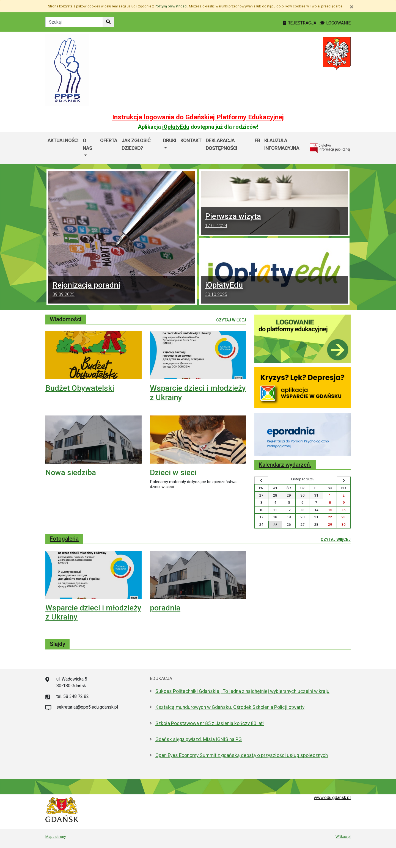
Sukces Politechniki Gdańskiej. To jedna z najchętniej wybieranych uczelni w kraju (242, 691)
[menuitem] (89, 148)
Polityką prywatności (171, 6)
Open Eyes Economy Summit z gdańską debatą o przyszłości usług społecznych (241, 755)
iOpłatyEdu (175, 126)
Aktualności (63, 140)
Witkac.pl (343, 836)
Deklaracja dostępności (221, 144)
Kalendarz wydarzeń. (285, 464)
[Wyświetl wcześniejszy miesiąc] (261, 480)
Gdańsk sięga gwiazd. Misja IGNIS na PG (198, 739)
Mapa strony (55, 836)
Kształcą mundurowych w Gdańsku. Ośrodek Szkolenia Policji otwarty (229, 707)
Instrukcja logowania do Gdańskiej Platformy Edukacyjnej (198, 117)
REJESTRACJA (300, 23)
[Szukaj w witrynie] (108, 22)
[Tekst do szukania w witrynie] (74, 22)
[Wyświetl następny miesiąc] (344, 480)
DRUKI (169, 140)
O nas (87, 144)
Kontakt (190, 140)
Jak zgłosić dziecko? (136, 144)
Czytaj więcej (231, 320)
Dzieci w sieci (173, 472)
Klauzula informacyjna (281, 144)
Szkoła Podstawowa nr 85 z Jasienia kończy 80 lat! (209, 723)
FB (257, 140)
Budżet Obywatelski (79, 388)
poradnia (165, 607)
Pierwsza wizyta (274, 221)
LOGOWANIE (335, 23)
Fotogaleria (64, 538)
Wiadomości (65, 319)
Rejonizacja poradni (122, 289)
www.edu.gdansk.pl (332, 797)
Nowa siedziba (70, 472)
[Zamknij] (351, 7)
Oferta (108, 140)
